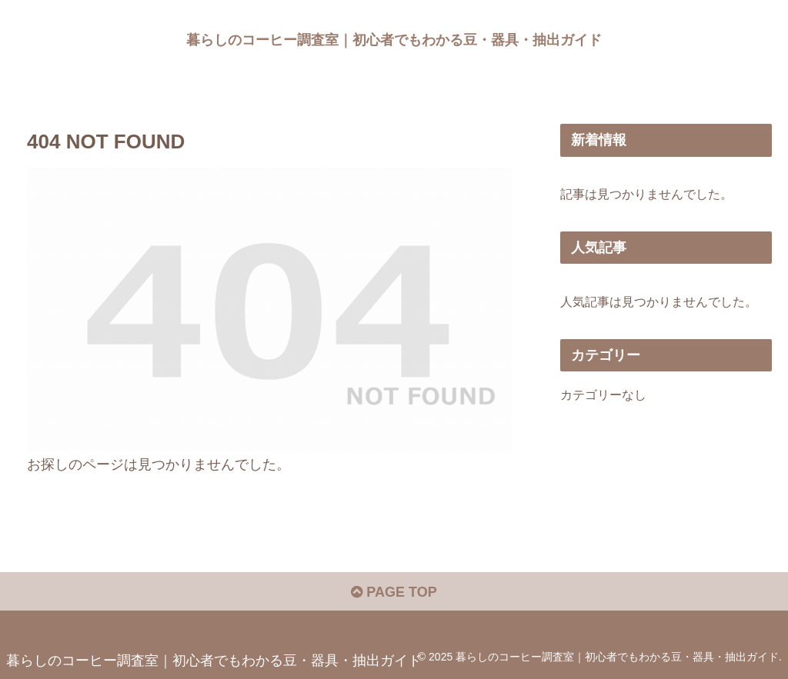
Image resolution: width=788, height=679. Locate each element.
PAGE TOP (393, 592)
